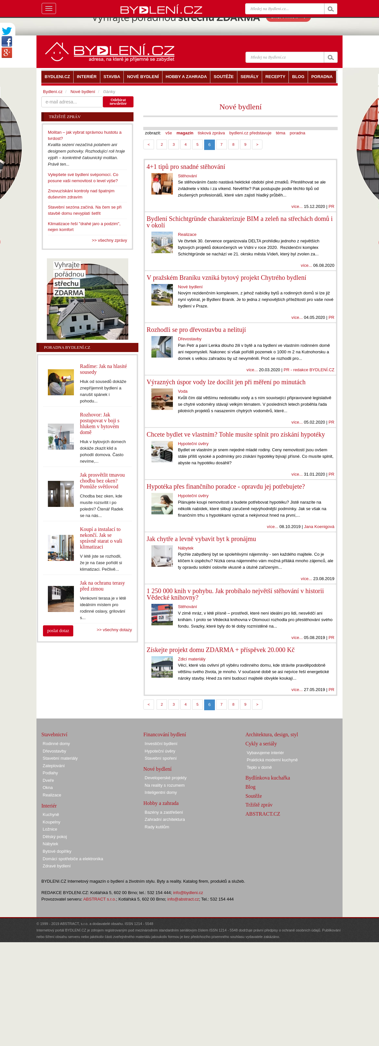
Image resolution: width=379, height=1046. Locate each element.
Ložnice (50, 829)
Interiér (49, 805)
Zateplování (54, 765)
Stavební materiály (60, 758)
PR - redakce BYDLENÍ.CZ (309, 369)
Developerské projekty (166, 777)
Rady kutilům (157, 826)
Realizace (187, 234)
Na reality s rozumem (165, 785)
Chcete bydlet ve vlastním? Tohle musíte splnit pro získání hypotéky (236, 434)
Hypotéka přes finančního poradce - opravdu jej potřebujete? (226, 486)
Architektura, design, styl (272, 734)
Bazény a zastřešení (164, 812)
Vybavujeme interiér (265, 752)
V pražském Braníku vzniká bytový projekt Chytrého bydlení (226, 277)
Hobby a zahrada (160, 803)
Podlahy (50, 772)
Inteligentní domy (161, 792)
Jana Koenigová (319, 526)
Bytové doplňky (57, 851)
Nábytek (185, 548)
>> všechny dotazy (114, 629)
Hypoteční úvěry (193, 443)
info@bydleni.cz (188, 892)
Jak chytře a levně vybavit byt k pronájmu (201, 538)
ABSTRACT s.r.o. (99, 899)
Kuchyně (51, 814)
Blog (251, 787)
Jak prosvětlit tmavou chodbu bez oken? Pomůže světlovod (102, 480)
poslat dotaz (58, 630)
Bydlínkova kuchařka (268, 778)
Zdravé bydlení (57, 865)
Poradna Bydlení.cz (67, 347)
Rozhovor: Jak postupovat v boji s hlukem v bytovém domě (99, 423)
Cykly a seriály (261, 743)
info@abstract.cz (183, 899)
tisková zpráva (211, 132)
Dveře (48, 780)
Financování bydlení (164, 734)
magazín (184, 132)
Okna (48, 787)
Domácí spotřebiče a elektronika (73, 858)
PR (331, 206)
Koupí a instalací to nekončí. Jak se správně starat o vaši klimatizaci (101, 538)
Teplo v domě (259, 767)
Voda (183, 391)
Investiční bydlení (161, 743)
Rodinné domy (56, 743)
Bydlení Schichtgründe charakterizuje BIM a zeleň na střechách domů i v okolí (239, 222)
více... (297, 206)
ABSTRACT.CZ (263, 814)
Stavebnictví (54, 734)
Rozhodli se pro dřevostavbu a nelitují (196, 329)
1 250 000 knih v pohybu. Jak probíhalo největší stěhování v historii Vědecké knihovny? (235, 594)
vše (168, 132)
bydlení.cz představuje (250, 132)
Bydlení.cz (53, 91)
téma (280, 132)
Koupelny (51, 822)
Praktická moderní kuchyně (272, 759)
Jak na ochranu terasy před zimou (102, 585)
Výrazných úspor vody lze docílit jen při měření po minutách (226, 382)
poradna (297, 132)
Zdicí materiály (191, 659)
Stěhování (187, 175)
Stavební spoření (160, 758)
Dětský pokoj (55, 836)
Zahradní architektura (165, 819)
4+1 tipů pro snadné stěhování (186, 166)
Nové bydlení (240, 106)
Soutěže (254, 796)
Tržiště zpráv (259, 805)
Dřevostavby (189, 338)
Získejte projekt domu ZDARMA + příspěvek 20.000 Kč (221, 649)
